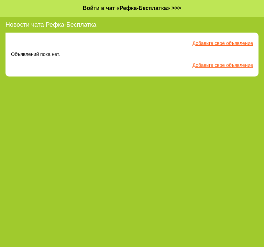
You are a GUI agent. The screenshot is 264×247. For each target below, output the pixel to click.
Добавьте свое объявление (222, 65)
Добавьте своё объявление (222, 43)
